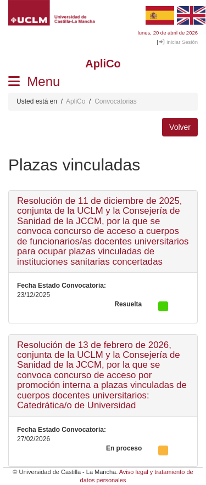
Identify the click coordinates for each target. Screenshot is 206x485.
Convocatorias (115, 101)
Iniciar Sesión (178, 42)
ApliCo (75, 101)
